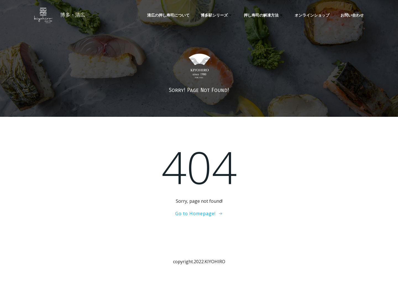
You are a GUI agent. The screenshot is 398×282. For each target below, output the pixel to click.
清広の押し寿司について (168, 15)
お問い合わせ (352, 15)
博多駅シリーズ (217, 15)
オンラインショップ (312, 15)
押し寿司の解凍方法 (264, 15)
